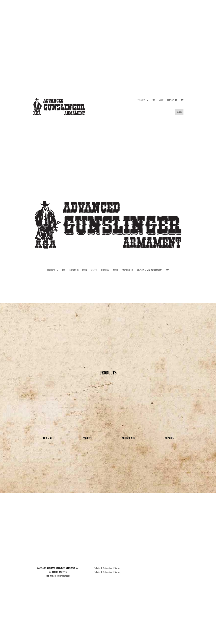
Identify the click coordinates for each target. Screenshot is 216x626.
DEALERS (169, 33)
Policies (97, 568)
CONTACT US (172, 100)
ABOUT (147, 33)
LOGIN (161, 100)
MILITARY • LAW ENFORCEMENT (149, 270)
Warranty (118, 568)
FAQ (153, 100)
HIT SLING (47, 438)
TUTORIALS (158, 33)
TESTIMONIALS (127, 270)
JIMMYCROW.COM (63, 576)
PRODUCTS (141, 100)
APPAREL (169, 438)
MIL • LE (179, 33)
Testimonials (107, 568)
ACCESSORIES (128, 438)
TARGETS (87, 438)
